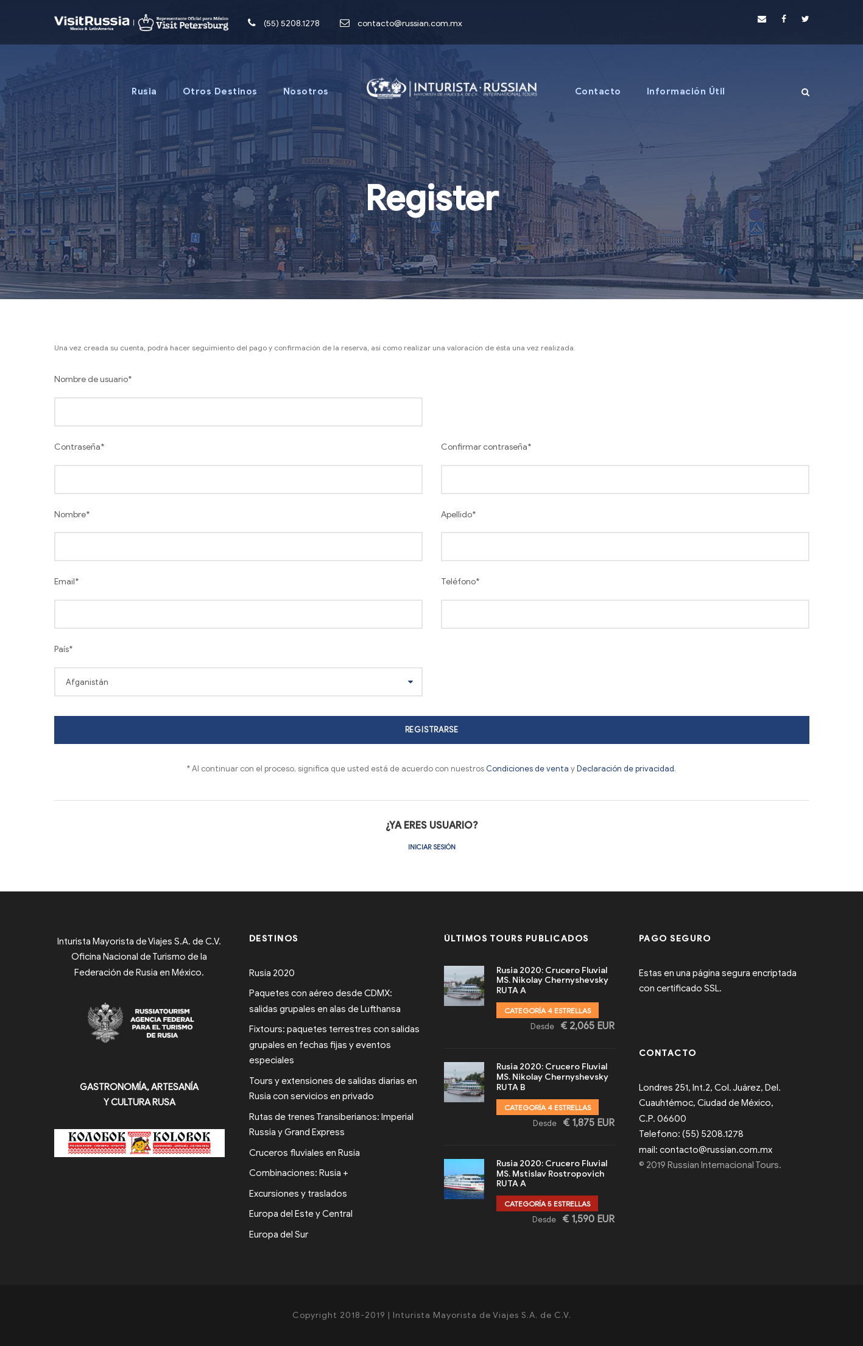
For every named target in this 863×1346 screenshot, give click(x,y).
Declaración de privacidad (625, 768)
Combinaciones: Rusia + (298, 1172)
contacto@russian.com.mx (410, 23)
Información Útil (686, 91)
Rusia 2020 (272, 973)
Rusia (144, 91)
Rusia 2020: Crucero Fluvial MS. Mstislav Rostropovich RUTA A (551, 1173)
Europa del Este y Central (301, 1213)
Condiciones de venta (527, 768)
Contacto (598, 91)
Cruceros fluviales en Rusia (304, 1152)
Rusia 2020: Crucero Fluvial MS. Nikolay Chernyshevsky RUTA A (552, 980)
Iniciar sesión (432, 847)
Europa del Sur (278, 1234)
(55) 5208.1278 (292, 23)
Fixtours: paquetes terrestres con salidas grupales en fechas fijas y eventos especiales (334, 1045)
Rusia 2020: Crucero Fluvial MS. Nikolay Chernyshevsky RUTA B (552, 1077)
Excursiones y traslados (298, 1193)
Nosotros (306, 91)
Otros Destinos (220, 91)
